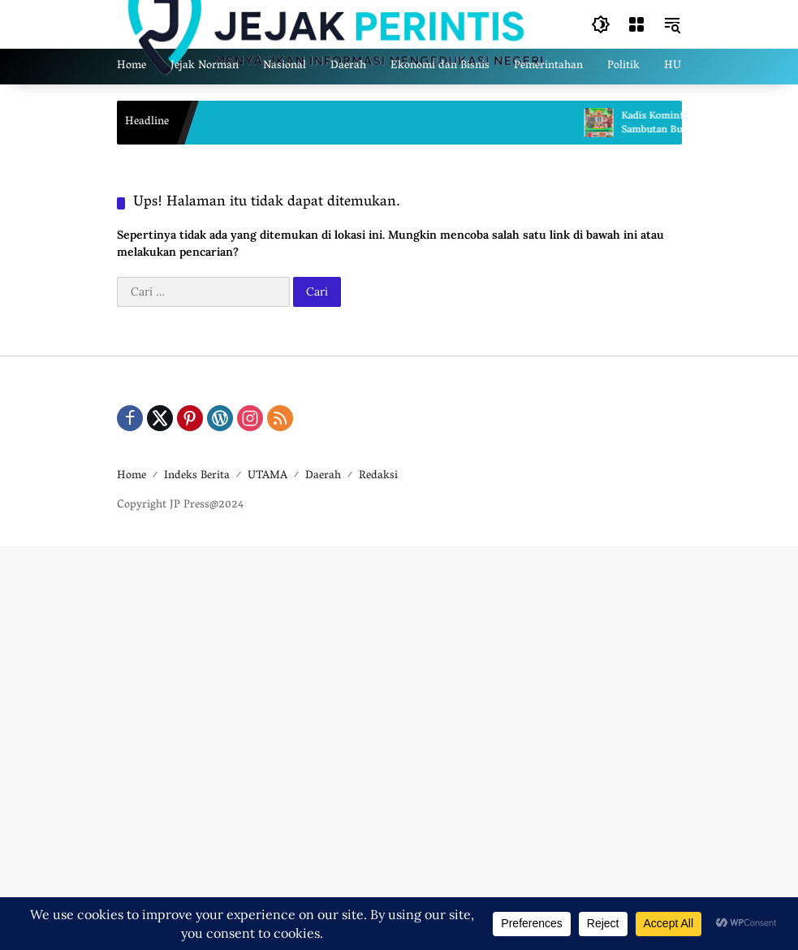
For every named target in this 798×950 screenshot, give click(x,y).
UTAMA (267, 476)
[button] (600, 24)
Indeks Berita (197, 476)
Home (131, 476)
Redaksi (378, 476)
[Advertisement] (399, 745)
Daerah (323, 476)
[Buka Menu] (636, 24)
